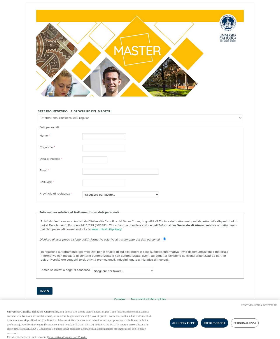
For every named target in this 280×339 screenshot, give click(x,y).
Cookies (119, 299)
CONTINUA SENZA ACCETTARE (259, 307)
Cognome (46, 147)
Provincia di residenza (55, 193)
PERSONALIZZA (244, 325)
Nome (44, 135)
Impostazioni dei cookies (148, 299)
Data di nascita (50, 159)
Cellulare (46, 182)
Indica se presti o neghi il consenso (65, 270)
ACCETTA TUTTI (184, 325)
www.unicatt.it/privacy (107, 229)
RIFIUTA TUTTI (214, 325)
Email (43, 170)
